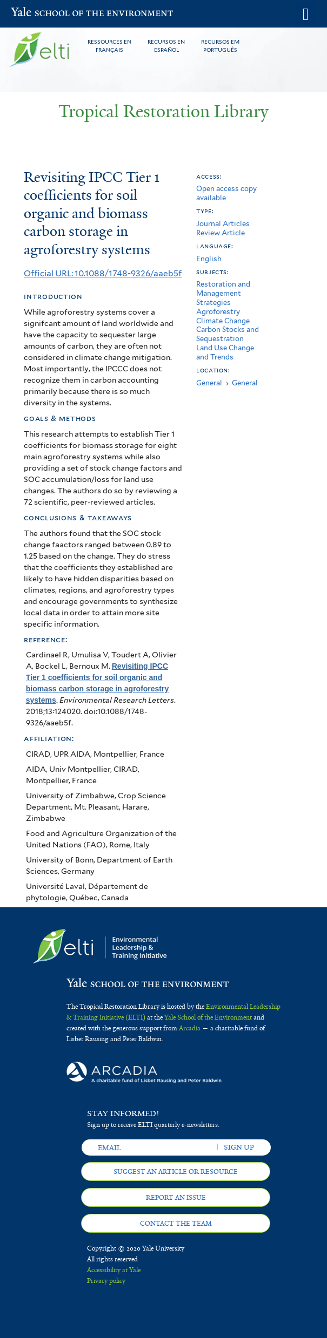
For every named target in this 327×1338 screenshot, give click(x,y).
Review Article (220, 233)
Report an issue (176, 1197)
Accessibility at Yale (114, 1270)
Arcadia (190, 1028)
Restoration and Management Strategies (223, 293)
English (209, 259)
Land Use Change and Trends (225, 352)
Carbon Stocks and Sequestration (227, 334)
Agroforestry (218, 312)
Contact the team (176, 1223)
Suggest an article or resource (176, 1171)
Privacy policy (106, 1280)
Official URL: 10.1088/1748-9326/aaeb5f (103, 273)
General (209, 383)
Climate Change (223, 321)
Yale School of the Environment (37, 13)
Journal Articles (223, 224)
